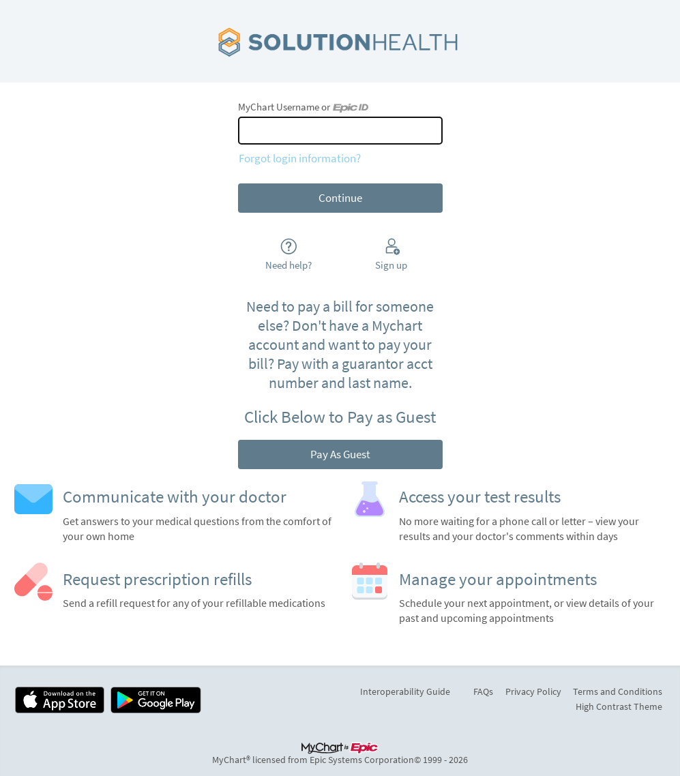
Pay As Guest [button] (340, 454)
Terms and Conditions (617, 691)
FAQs (483, 691)
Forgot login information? (300, 158)
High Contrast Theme (619, 706)
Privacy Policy (533, 691)
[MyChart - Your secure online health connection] (340, 41)
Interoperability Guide (405, 691)
